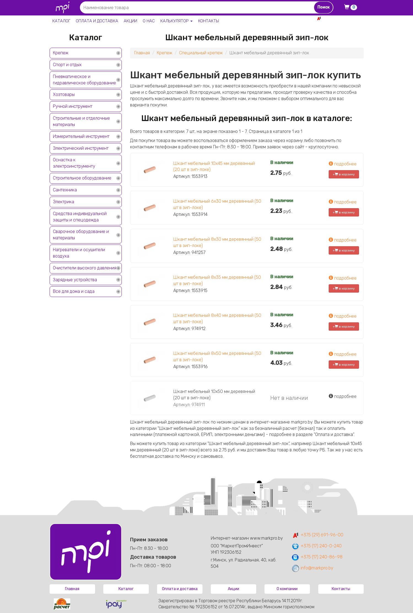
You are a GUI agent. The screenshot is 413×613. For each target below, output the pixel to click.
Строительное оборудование (82, 178)
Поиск (323, 7)
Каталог (61, 20)
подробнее (343, 164)
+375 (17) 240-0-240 (316, 545)
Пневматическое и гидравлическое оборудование (84, 79)
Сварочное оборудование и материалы (81, 234)
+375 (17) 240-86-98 (316, 557)
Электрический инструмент (81, 148)
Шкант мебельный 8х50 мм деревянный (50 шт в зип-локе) (217, 356)
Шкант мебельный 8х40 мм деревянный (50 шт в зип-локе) (217, 318)
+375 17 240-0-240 (344, 24)
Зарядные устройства (75, 279)
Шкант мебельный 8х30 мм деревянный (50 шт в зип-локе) (217, 242)
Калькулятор (176, 20)
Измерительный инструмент (81, 136)
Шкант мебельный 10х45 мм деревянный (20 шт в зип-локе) (214, 166)
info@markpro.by (312, 568)
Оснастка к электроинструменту (74, 163)
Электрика (63, 201)
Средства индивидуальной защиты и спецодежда (80, 217)
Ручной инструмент (72, 106)
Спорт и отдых (67, 64)
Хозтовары (64, 94)
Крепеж (60, 52)
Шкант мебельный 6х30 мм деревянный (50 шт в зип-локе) (217, 204)
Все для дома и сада (74, 291)
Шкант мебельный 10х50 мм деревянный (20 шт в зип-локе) (214, 394)
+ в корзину (344, 174)
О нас (149, 20)
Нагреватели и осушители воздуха (79, 253)
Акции (130, 20)
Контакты (208, 20)
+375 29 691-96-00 (343, 18)
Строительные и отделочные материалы (81, 121)
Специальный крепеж (201, 52)
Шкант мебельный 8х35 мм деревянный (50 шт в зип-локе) (217, 280)
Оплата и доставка (97, 20)
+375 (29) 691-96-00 (317, 534)
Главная (142, 52)
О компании (287, 589)
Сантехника (65, 189)
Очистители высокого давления (84, 268)
